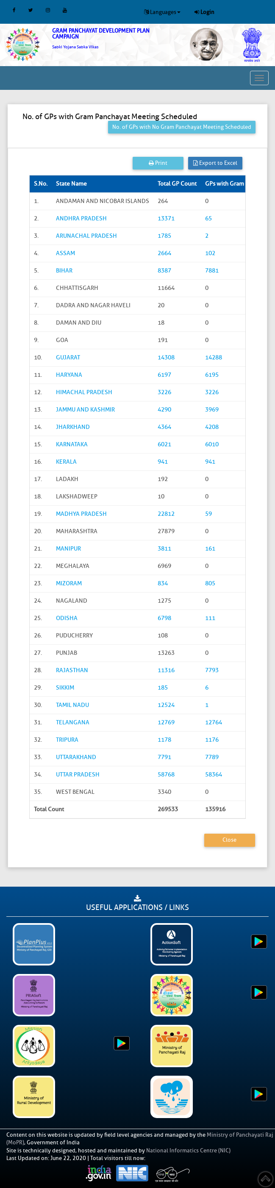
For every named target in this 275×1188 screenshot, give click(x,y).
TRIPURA (67, 739)
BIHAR (64, 270)
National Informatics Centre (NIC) (188, 1150)
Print (158, 163)
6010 (212, 444)
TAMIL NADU (72, 705)
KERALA (66, 461)
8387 (164, 270)
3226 (164, 392)
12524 (166, 705)
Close (229, 839)
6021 (164, 444)
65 (208, 218)
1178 (164, 739)
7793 (212, 670)
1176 (212, 739)
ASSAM (65, 253)
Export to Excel (215, 163)
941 (163, 461)
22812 (166, 513)
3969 (212, 409)
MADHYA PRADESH (81, 513)
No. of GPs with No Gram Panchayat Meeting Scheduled (181, 127)
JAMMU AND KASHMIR (85, 409)
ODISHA (67, 618)
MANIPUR (68, 548)
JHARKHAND (73, 427)
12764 (213, 722)
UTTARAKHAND (76, 757)
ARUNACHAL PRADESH (86, 235)
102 (210, 253)
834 (163, 583)
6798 (164, 618)
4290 (164, 409)
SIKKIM (65, 687)
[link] (114, 38)
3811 (164, 548)
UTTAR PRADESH (78, 774)
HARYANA (69, 374)
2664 (164, 253)
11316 (166, 670)
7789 (212, 757)
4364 (164, 427)
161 (210, 548)
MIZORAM (69, 583)
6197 (164, 374)
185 (163, 687)
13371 (166, 218)
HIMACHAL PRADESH (84, 392)
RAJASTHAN (72, 670)
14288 (213, 357)
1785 (164, 235)
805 (210, 583)
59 (208, 513)
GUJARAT (68, 357)
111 (210, 618)
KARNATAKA (72, 444)
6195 (212, 374)
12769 (166, 722)
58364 (213, 774)
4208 (212, 427)
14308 (166, 357)
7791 (164, 757)
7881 (212, 270)
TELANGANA (72, 722)
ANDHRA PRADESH (81, 218)
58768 (166, 774)
